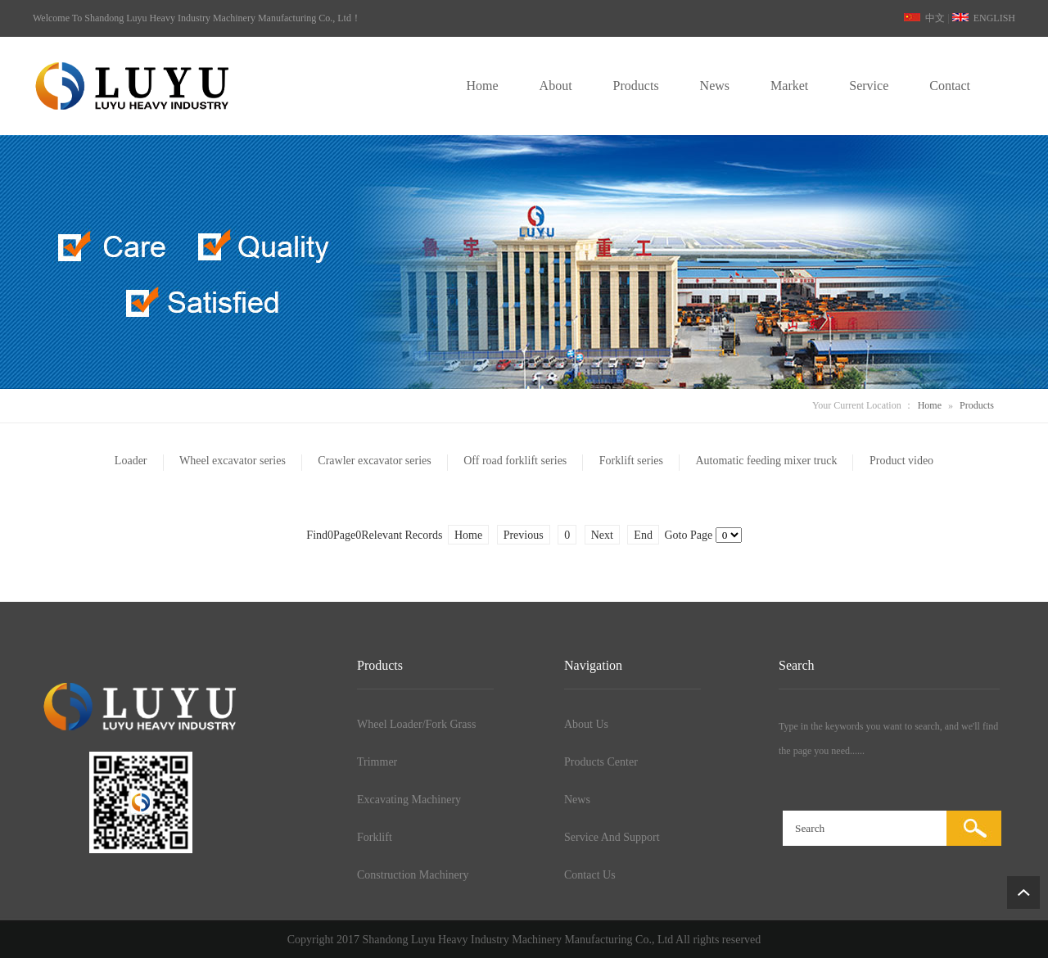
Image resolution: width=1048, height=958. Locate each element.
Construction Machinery (412, 875)
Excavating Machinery (409, 799)
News (577, 799)
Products (977, 405)
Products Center (601, 762)
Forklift (374, 837)
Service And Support (612, 837)
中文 (924, 18)
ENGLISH (983, 18)
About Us (586, 724)
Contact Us (590, 875)
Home (930, 405)
